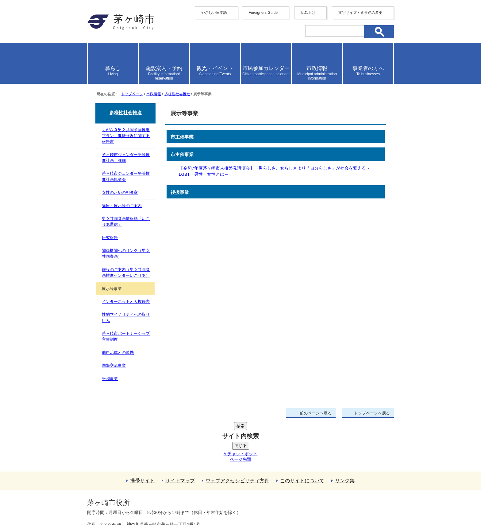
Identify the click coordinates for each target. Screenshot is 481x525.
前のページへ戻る (316, 413)
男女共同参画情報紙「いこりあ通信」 (126, 221)
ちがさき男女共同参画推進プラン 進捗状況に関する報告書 (126, 135)
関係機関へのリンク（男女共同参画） (126, 253)
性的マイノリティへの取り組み (126, 317)
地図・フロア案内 (110, 502)
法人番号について (161, 489)
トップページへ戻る (372, 413)
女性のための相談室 (120, 192)
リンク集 (345, 434)
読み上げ (308, 12)
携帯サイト (142, 434)
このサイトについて (302, 434)
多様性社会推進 (177, 94)
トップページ (132, 94)
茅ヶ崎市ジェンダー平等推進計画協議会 (126, 176)
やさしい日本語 (214, 12)
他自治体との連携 (118, 352)
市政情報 (153, 94)
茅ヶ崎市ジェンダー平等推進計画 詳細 (126, 157)
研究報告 (110, 237)
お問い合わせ (159, 502)
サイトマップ (180, 434)
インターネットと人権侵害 (126, 301)
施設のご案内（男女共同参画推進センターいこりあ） (126, 272)
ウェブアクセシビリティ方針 (237, 434)
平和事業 (110, 378)
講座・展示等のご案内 (122, 205)
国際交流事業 (114, 365)
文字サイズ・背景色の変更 (360, 12)
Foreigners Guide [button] (263, 12)
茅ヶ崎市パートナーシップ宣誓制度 (126, 336)
